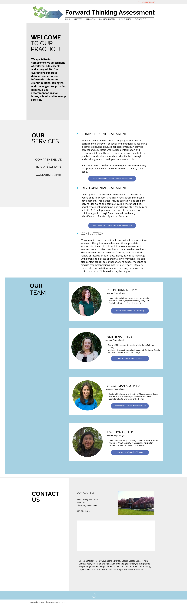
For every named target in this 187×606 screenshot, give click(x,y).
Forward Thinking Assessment (110, 12)
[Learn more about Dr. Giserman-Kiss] (130, 405)
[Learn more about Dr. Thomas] (130, 452)
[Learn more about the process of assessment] (112, 178)
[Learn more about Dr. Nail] (130, 358)
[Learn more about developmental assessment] (112, 225)
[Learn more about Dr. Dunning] (130, 310)
